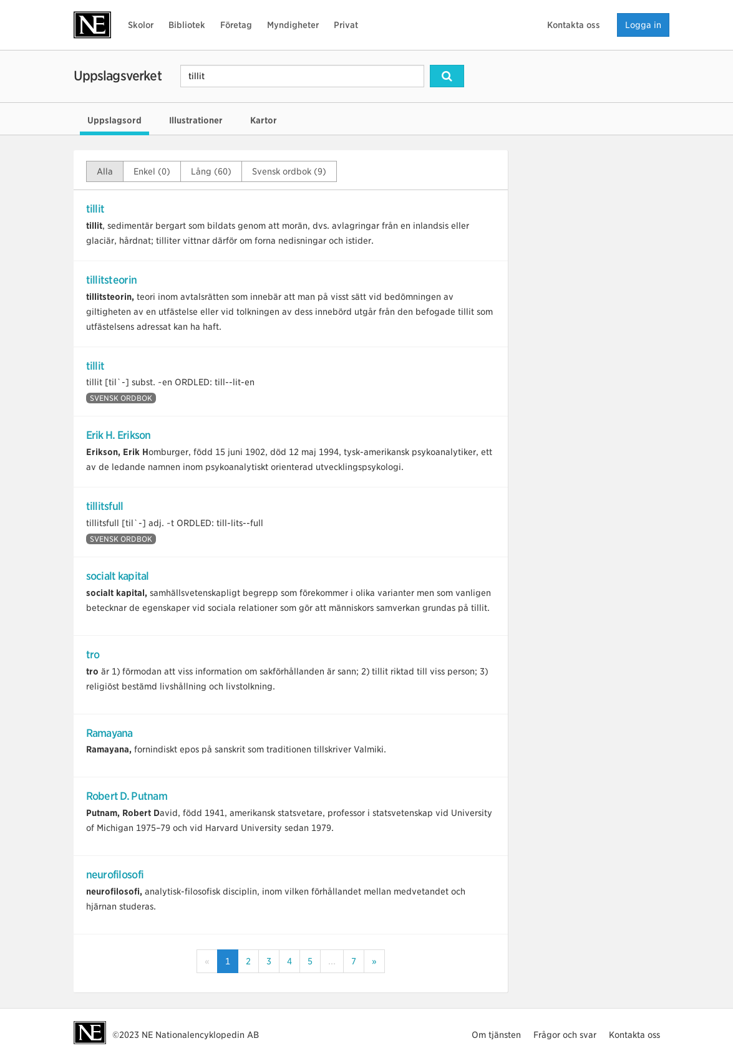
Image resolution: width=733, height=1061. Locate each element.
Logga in (643, 25)
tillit (95, 209)
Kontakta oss (573, 25)
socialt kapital (117, 576)
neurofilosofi (115, 874)
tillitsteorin (111, 280)
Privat (346, 25)
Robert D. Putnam (126, 796)
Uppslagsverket (118, 76)
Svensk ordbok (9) (289, 171)
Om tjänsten (496, 1035)
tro (93, 654)
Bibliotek (186, 25)
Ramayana (109, 733)
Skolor (140, 25)
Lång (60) (211, 171)
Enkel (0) (151, 171)
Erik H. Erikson (118, 435)
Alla (105, 171)
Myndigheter (293, 25)
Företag (236, 25)
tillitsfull (105, 506)
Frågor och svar (564, 1035)
